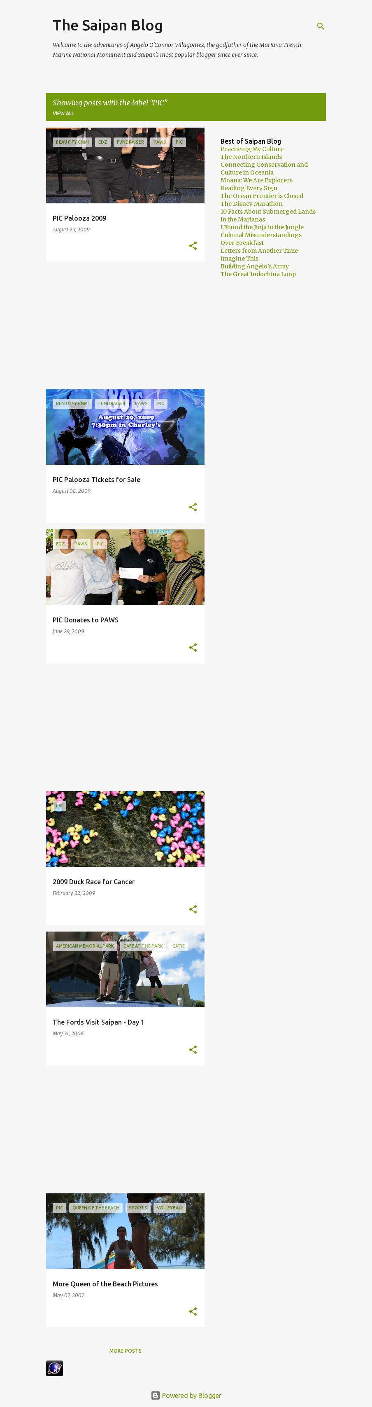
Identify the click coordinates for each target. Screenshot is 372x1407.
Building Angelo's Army (255, 266)
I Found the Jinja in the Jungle (262, 227)
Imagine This (239, 258)
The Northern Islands (251, 157)
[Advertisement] (122, 325)
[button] (193, 246)
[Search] (321, 26)
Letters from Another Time (259, 250)
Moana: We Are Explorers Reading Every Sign (257, 184)
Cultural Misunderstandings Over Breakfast (261, 239)
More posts (125, 1350)
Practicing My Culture (252, 149)
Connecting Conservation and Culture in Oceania (264, 168)
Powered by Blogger (186, 1395)
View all (63, 113)
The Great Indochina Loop (258, 274)
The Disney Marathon (252, 203)
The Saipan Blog (108, 24)
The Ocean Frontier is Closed (262, 196)
